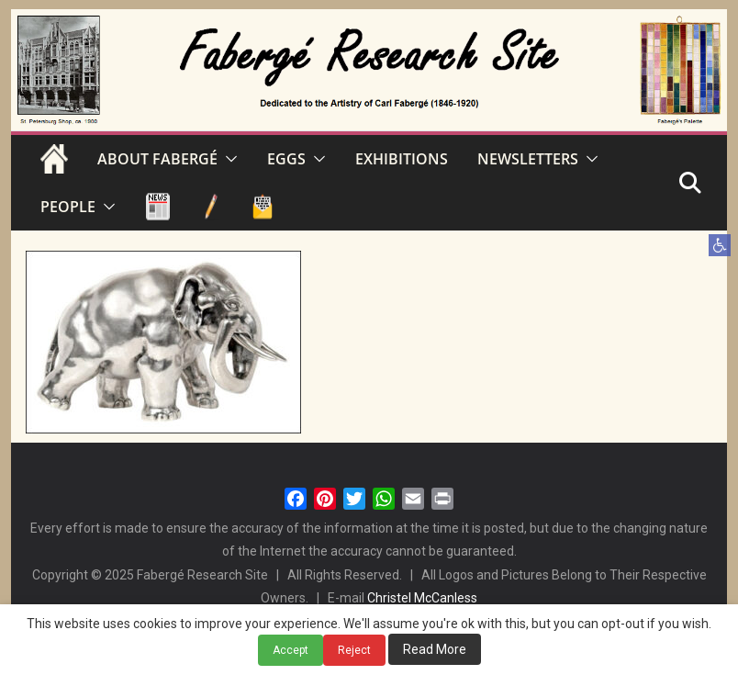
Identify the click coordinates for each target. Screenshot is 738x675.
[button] (720, 245)
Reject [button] (354, 650)
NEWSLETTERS (527, 159)
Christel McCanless (422, 598)
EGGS (286, 159)
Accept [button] (290, 650)
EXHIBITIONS (401, 159)
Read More (434, 649)
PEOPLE (67, 207)
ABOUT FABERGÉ (157, 159)
